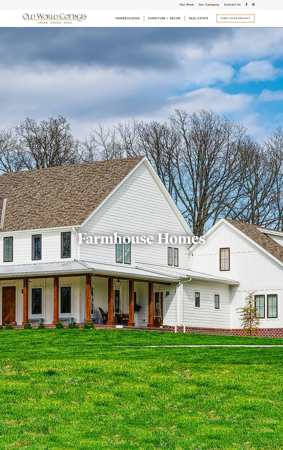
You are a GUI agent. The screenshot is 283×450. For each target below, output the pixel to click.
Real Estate (199, 18)
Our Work (187, 4)
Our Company (209, 4)
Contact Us (232, 4)
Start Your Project (235, 18)
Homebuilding (128, 18)
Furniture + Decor (164, 18)
